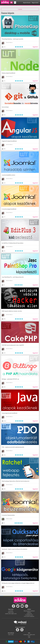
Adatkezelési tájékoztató (11, 613)
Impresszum (11, 612)
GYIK (29, 637)
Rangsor (29, 612)
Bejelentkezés (27, 2)
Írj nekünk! (11, 611)
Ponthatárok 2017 (29, 615)
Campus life (29, 613)
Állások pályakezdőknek (29, 611)
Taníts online (11, 634)
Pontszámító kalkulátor (29, 616)
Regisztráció (35, 2)
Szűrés (20, 9)
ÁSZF (29, 636)
